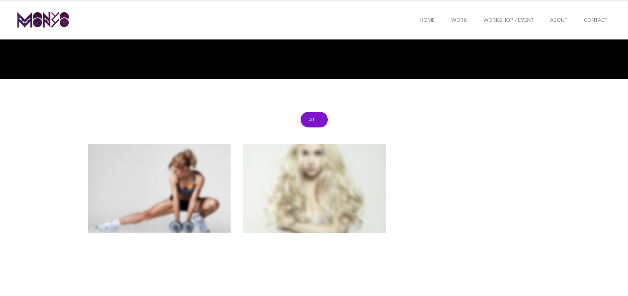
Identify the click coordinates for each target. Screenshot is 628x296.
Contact (595, 19)
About (558, 19)
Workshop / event (508, 19)
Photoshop (542, 59)
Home (427, 19)
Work (459, 19)
